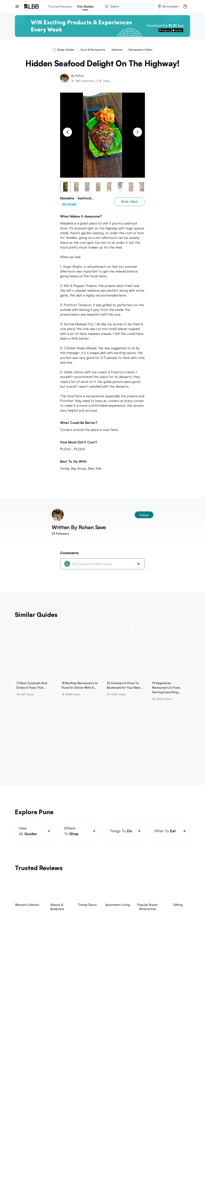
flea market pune (150, 1175)
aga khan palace (25, 1163)
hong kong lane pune (63, 1175)
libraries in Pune (34, 1171)
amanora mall (127, 1167)
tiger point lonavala (53, 1163)
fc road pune (37, 1167)
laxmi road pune (110, 1171)
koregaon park (149, 1167)
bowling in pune (35, 1175)
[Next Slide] (137, 132)
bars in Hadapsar (147, 1163)
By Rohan (77, 75)
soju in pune (62, 1179)
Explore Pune (24, 1158)
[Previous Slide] (67, 132)
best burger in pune (37, 1179)
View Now (40, 981)
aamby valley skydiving (89, 1179)
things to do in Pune (121, 1179)
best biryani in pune (137, 1171)
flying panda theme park (64, 1171)
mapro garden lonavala (99, 1167)
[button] (168, 6)
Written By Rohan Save (79, 532)
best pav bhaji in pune (121, 1175)
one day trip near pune (117, 1163)
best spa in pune (92, 1175)
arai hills (89, 1171)
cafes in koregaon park (65, 1167)
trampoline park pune (83, 1163)
